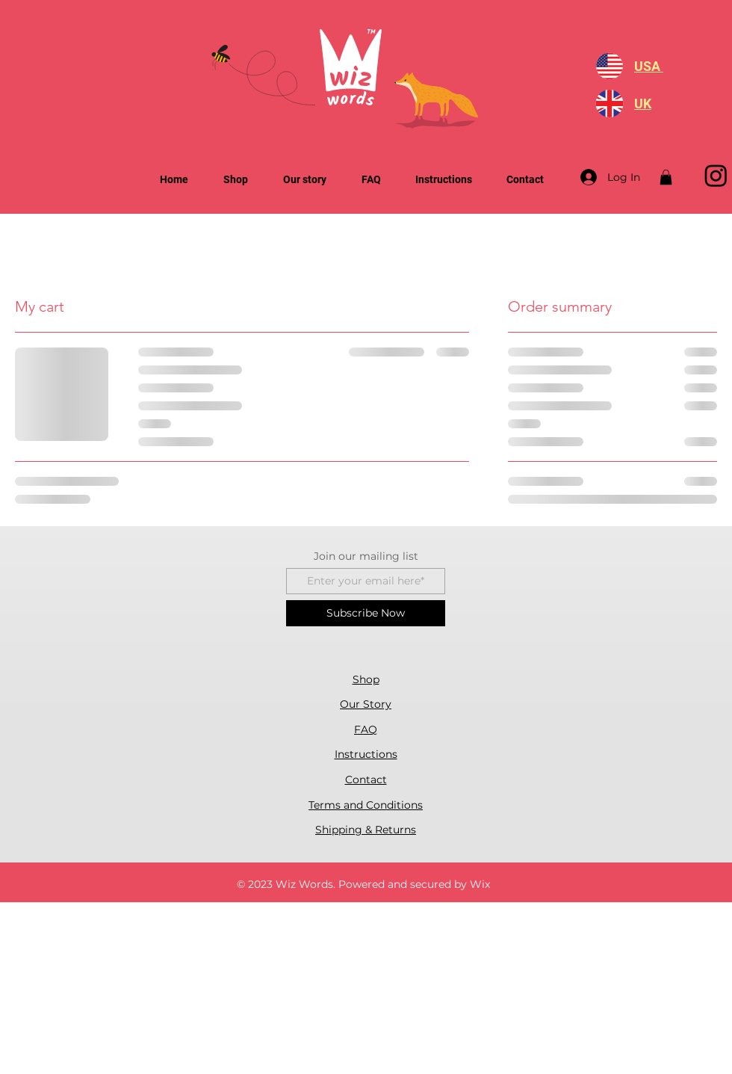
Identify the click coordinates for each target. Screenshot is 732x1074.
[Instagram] (716, 175)
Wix (480, 884)
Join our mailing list (366, 556)
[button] (666, 177)
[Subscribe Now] (365, 613)
